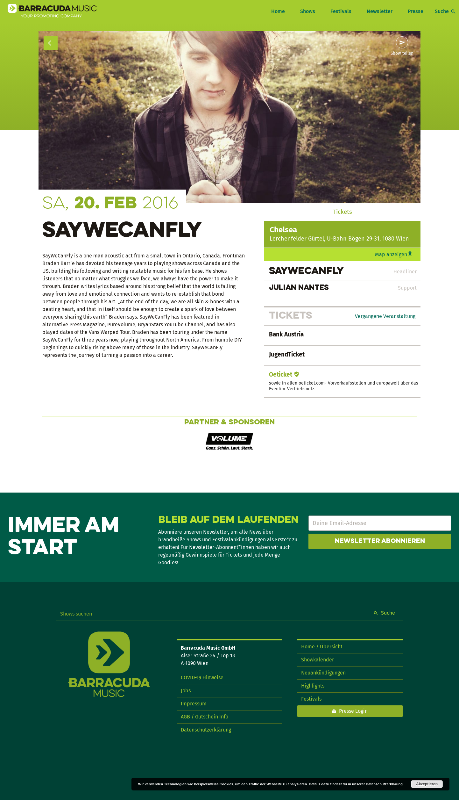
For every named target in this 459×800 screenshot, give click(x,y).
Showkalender (317, 660)
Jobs (186, 691)
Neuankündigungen (323, 673)
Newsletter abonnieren (380, 541)
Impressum (194, 704)
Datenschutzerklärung (206, 730)
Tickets (342, 211)
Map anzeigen (391, 254)
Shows (307, 11)
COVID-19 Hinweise (202, 677)
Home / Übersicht (321, 647)
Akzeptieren (427, 784)
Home (278, 11)
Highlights (312, 686)
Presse (415, 11)
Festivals (340, 11)
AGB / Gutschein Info (204, 717)
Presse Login (353, 711)
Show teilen (402, 53)
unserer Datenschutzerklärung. (378, 784)
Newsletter (379, 11)
